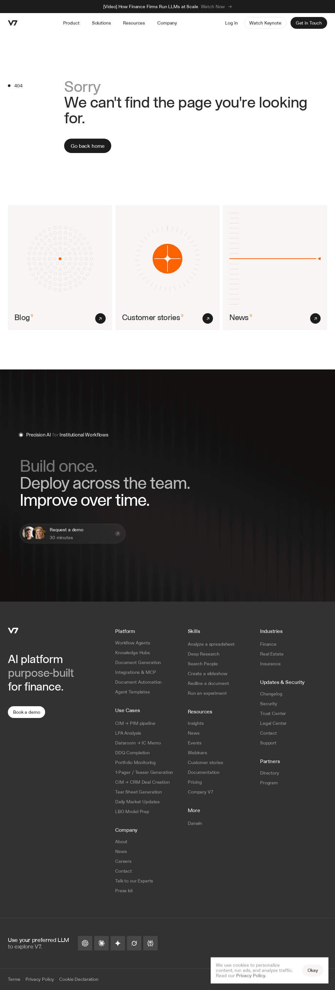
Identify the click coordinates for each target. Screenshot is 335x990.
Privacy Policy (250, 975)
